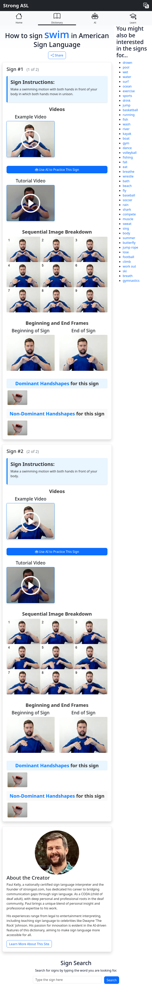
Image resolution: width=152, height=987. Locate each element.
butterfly (129, 242)
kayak (127, 133)
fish (125, 119)
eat (125, 167)
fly (124, 190)
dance (127, 148)
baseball (129, 195)
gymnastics (131, 280)
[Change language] (146, 5)
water (127, 77)
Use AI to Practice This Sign (57, 169)
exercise (129, 91)
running (129, 115)
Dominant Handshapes (42, 383)
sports (127, 96)
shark (127, 209)
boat (126, 138)
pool (126, 67)
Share (57, 55)
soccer (127, 200)
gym (126, 143)
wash (126, 124)
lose (126, 252)
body (126, 233)
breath (128, 276)
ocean (127, 86)
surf (126, 81)
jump (126, 105)
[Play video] (30, 139)
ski (125, 271)
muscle (128, 219)
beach (127, 186)
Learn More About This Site (29, 944)
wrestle (128, 176)
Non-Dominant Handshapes (42, 413)
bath (126, 181)
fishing (128, 157)
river (126, 129)
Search (112, 980)
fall (125, 162)
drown (127, 62)
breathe (128, 171)
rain (125, 205)
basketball (130, 110)
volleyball (130, 152)
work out (129, 266)
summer (129, 238)
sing (126, 228)
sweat (127, 224)
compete (129, 214)
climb (127, 261)
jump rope (130, 247)
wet (125, 72)
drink (126, 100)
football (128, 257)
